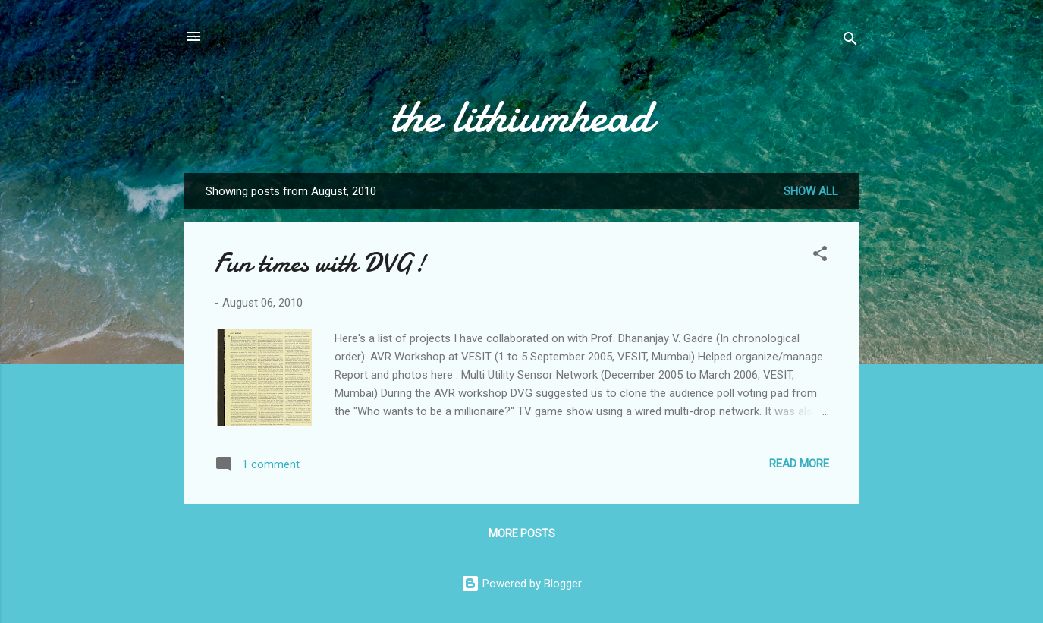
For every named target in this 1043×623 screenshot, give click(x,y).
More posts (522, 533)
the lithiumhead (521, 116)
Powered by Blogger (521, 583)
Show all (811, 191)
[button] (820, 256)
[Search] (850, 41)
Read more (799, 463)
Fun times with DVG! (320, 263)
